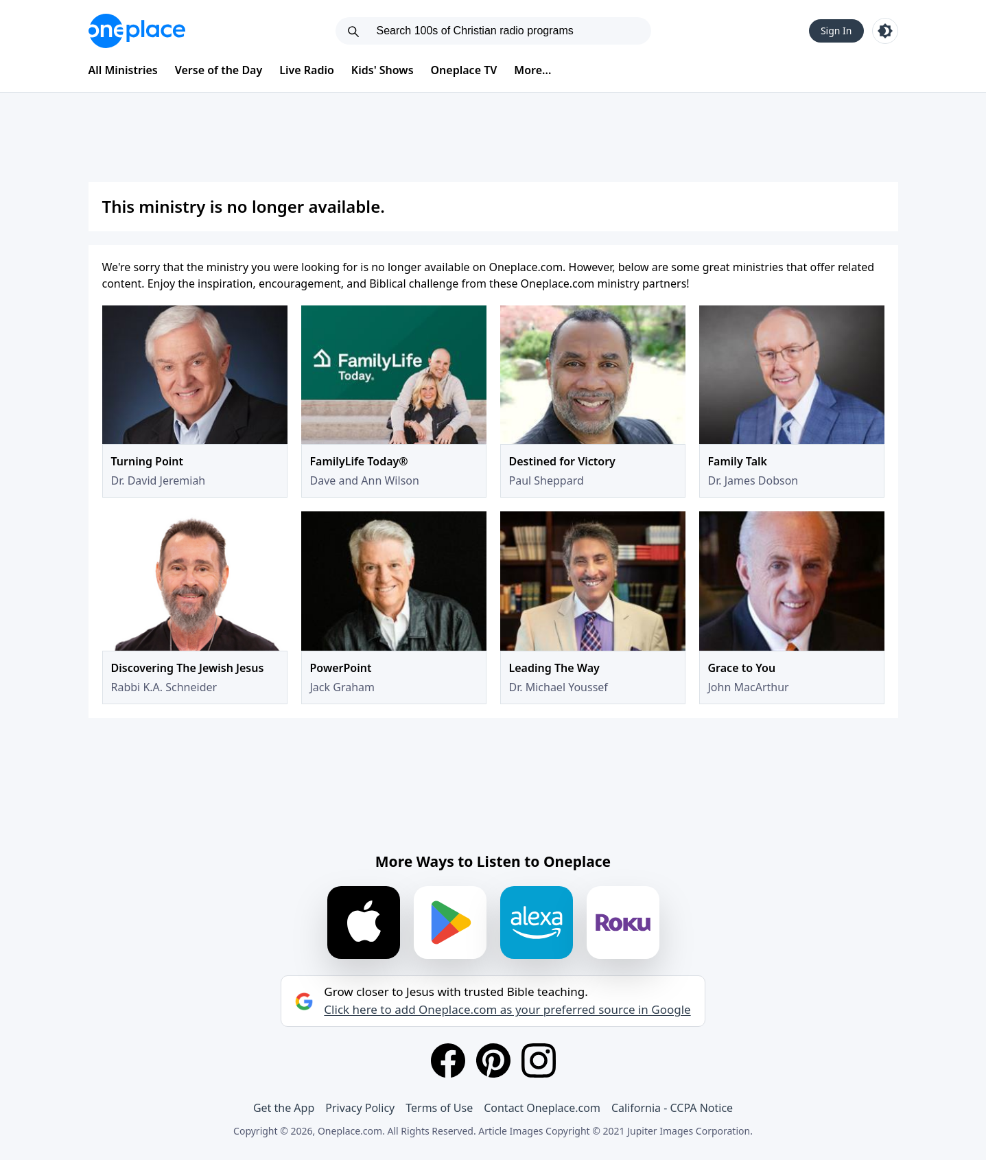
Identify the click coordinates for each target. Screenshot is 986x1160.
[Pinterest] (493, 1060)
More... (532, 70)
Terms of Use (439, 1107)
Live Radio (306, 70)
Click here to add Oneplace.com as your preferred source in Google (507, 1009)
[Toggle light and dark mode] (885, 31)
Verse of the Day (219, 70)
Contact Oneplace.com (542, 1107)
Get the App (283, 1107)
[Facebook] (448, 1060)
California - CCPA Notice (672, 1107)
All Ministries (123, 70)
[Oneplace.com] (137, 31)
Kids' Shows (382, 70)
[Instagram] (538, 1060)
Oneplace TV (464, 70)
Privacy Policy (360, 1107)
